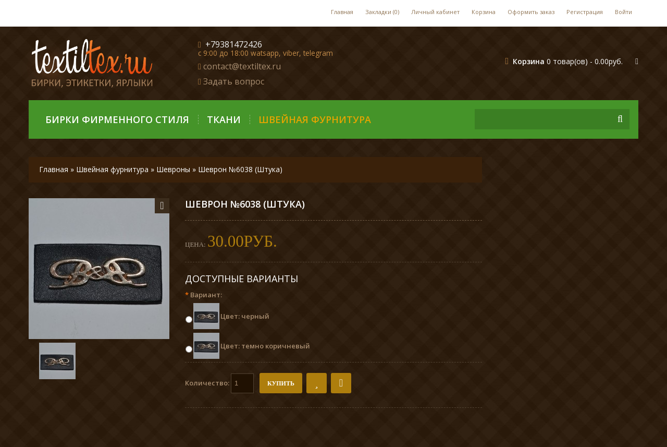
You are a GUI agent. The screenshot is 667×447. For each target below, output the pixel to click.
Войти (623, 11)
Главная (342, 11)
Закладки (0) (382, 11)
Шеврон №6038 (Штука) (240, 169)
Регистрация (584, 11)
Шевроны (173, 169)
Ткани (224, 119)
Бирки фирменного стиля (117, 119)
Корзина (484, 11)
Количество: (219, 383)
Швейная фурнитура (314, 119)
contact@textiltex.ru (242, 66)
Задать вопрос (233, 81)
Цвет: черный (244, 316)
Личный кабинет (435, 11)
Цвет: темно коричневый (265, 346)
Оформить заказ (531, 11)
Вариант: (203, 294)
